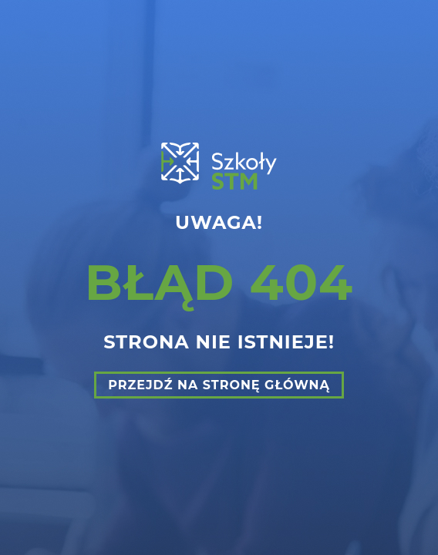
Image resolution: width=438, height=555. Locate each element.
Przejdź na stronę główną (219, 385)
